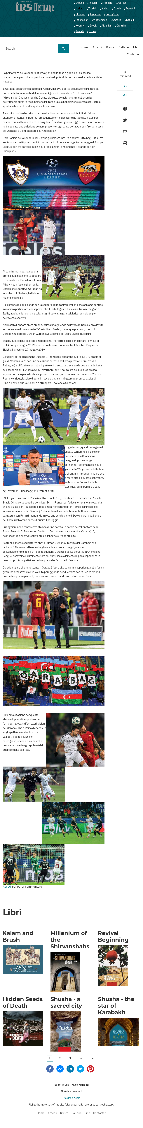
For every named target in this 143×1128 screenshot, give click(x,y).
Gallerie (124, 47)
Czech (117, 8)
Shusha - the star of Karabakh (116, 1006)
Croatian (121, 25)
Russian (93, 2)
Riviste (110, 47)
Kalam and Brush (18, 936)
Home (84, 47)
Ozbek (92, 31)
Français (107, 2)
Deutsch (121, 2)
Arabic (105, 8)
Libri (135, 47)
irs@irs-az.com (71, 1098)
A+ (125, 95)
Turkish (92, 8)
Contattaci (133, 54)
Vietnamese (100, 20)
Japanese (95, 14)
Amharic (116, 20)
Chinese (80, 14)
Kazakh (130, 20)
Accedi (7, 886)
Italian (79, 8)
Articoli (97, 47)
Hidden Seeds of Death (23, 1002)
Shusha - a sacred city (66, 1002)
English (80, 2)
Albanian (106, 25)
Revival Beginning (113, 936)
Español (130, 8)
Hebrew (80, 25)
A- (125, 86)
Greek (93, 25)
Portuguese (112, 14)
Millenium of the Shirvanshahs (69, 940)
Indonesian (82, 20)
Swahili (80, 31)
